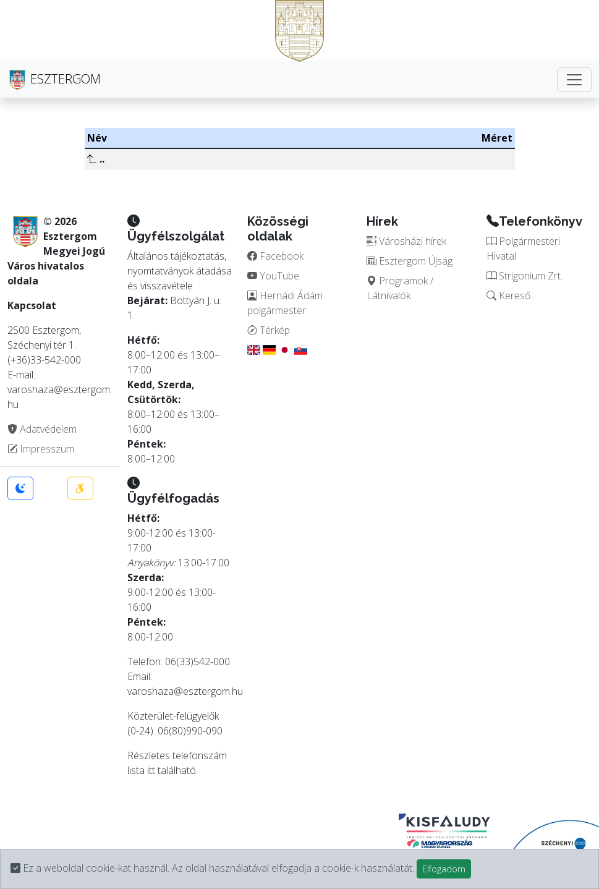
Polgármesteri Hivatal (523, 248)
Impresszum (40, 449)
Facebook (275, 256)
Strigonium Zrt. (524, 276)
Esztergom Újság (409, 261)
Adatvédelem (42, 429)
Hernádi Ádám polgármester (285, 303)
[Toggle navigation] (574, 79)
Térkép (268, 330)
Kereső (508, 295)
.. (95, 159)
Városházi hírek (406, 241)
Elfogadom (443, 869)
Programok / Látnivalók (400, 288)
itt (151, 770)
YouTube (273, 276)
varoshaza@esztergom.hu (185, 691)
